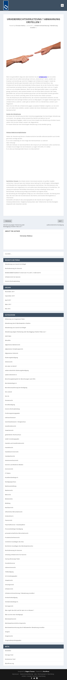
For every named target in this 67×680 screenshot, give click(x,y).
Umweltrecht (9, 580)
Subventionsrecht (10, 567)
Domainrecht (9, 400)
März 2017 (8, 304)
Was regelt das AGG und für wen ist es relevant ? (19, 610)
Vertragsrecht (9, 606)
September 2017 (10, 296)
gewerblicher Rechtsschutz (13, 435)
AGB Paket (8, 336)
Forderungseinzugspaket (12, 413)
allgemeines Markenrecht (12, 345)
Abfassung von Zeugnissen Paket (15, 319)
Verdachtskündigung (11, 597)
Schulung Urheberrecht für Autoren (15, 554)
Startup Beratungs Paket (12, 559)
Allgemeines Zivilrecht (11, 353)
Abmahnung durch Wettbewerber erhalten (17, 323)
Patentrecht (8, 520)
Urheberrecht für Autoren (12, 277)
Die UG (7, 396)
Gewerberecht (9, 430)
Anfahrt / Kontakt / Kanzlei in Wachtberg (33, 676)
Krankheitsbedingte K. (11, 477)
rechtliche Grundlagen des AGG (14, 542)
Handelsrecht (9, 447)
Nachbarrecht (9, 507)
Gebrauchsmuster (10, 417)
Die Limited (8, 392)
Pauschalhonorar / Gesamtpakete (15, 524)
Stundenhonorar (10, 563)
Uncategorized (9, 584)
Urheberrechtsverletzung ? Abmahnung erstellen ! (20, 593)
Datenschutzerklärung (26, 674)
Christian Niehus (20, 25)
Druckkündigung (10, 404)
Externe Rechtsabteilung (12, 281)
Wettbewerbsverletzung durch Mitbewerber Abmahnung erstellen (24, 627)
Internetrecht (9, 469)
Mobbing (7, 503)
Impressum (15, 674)
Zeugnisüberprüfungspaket (13, 640)
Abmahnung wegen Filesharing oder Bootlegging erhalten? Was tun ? (25, 332)
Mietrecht (8, 494)
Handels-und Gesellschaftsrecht (14, 443)
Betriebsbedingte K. (11, 383)
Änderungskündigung (11, 357)
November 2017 (9, 291)
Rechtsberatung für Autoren (13, 268)
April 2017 (8, 300)
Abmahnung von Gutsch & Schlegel (15, 264)
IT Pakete (8, 473)
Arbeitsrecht (8, 362)
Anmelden (8, 650)
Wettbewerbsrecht (10, 619)
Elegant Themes (30, 671)
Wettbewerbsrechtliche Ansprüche (15, 623)
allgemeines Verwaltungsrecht (14, 349)
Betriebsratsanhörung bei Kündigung (16, 387)
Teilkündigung (9, 572)
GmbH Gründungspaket (12, 439)
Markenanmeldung (10, 486)
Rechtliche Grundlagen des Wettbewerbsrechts (19, 546)
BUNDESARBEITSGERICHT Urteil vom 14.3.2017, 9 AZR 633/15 (23, 272)
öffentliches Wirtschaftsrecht (13, 512)
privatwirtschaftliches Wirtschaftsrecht (16, 533)
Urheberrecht (9, 589)
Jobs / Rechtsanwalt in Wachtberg (44, 674)
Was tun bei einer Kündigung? (14, 614)
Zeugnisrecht (9, 636)
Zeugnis (7, 632)
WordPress (46, 671)
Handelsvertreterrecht (11, 452)
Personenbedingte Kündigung (14, 529)
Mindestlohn (9, 499)
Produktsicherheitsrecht (12, 537)
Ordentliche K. (9, 516)
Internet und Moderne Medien (14, 464)
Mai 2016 (7, 308)
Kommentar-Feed (10, 659)
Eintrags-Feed (9, 655)
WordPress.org (9, 663)
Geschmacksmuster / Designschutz (15, 422)
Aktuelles (8, 340)
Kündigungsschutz (10, 482)
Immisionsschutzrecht (11, 460)
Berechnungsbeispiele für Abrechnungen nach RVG (20, 379)
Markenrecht (9, 490)
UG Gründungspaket (11, 576)
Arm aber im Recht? (11, 366)
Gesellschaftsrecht (10, 426)
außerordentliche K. (11, 374)
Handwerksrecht (10, 456)
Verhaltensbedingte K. (11, 602)
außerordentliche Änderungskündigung (17, 370)
